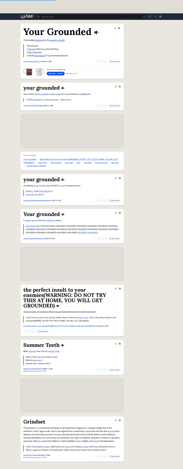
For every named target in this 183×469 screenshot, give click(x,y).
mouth (61, 40)
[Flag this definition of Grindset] (120, 420)
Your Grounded (28, 61)
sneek (57, 94)
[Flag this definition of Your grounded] (120, 213)
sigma (85, 446)
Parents (32, 49)
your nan (115, 162)
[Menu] (160, 17)
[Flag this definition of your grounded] (120, 86)
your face (69, 162)
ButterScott (40, 238)
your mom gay (101, 162)
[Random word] (143, 16)
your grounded (28, 105)
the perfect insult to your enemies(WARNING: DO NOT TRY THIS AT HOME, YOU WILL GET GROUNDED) (58, 326)
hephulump (40, 105)
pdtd (97, 326)
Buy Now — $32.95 (55, 73)
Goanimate (30, 226)
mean (39, 360)
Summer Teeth (28, 369)
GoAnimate (50, 220)
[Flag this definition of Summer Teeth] (120, 344)
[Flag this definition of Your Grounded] (119, 28)
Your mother (56, 162)
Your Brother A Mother (36, 165)
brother (47, 446)
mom (57, 99)
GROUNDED (39, 55)
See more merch (71, 73)
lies (39, 441)
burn (81, 317)
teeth (57, 351)
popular (28, 220)
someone (33, 351)
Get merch (114, 61)
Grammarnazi (31, 194)
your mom (42, 162)
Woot (38, 61)
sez (69, 99)
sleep (67, 446)
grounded (44, 94)
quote (34, 220)
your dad (88, 162)
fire (46, 317)
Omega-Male (36, 455)
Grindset (26, 455)
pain (79, 441)
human (111, 431)
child (48, 185)
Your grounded (28, 238)
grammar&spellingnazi (44, 200)
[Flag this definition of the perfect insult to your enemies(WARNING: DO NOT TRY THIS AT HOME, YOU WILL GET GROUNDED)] (120, 288)
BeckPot (39, 369)
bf (81, 94)
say (37, 185)
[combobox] (91, 16)
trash (86, 317)
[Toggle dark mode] (155, 17)
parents (53, 40)
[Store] (150, 17)
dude (39, 357)
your (78, 162)
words (38, 40)
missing (51, 351)
